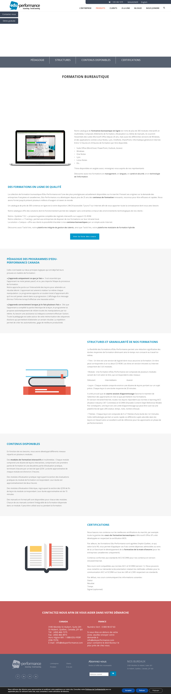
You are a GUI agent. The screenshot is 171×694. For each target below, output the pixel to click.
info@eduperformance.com (69, 642)
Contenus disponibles (96, 60)
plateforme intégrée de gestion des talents (55, 227)
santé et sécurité (137, 173)
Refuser (142, 690)
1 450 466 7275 (117, 2)
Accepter (128, 690)
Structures (63, 60)
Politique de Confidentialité (95, 689)
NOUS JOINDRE (152, 8)
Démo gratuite (9, 21)
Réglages (156, 690)
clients (113, 8)
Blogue (138, 8)
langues (123, 173)
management (110, 173)
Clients (68, 663)
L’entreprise (85, 8)
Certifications (130, 60)
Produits (100, 8)
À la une (126, 8)
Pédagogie (37, 60)
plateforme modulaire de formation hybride (116, 227)
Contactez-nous (9, 14)
